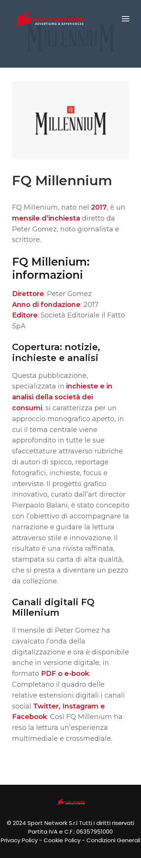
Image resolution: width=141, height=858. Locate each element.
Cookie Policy (62, 840)
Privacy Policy (19, 840)
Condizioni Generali (113, 840)
